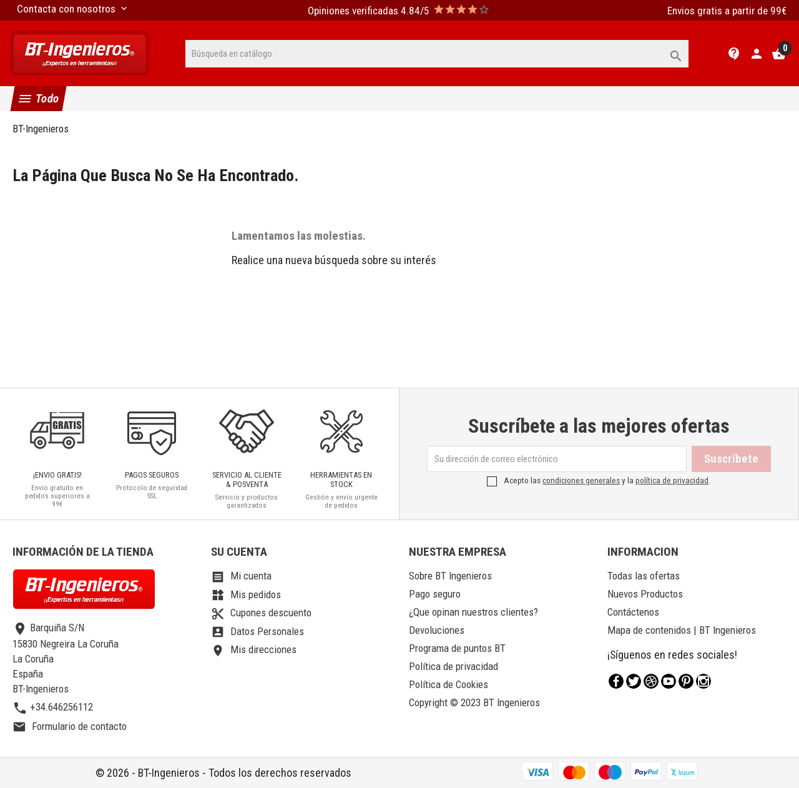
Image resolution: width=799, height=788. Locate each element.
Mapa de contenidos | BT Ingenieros (681, 630)
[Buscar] (437, 53)
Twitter (633, 681)
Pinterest (686, 681)
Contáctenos (633, 612)
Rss (651, 681)
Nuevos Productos (645, 594)
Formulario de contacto (69, 726)
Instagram (703, 681)
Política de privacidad (453, 666)
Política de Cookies (448, 684)
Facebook (616, 681)
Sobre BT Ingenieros (450, 575)
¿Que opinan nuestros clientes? (473, 612)
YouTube (668, 681)
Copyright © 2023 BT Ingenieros (474, 702)
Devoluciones (436, 630)
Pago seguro (435, 594)
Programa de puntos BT (457, 648)
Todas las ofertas (643, 575)
